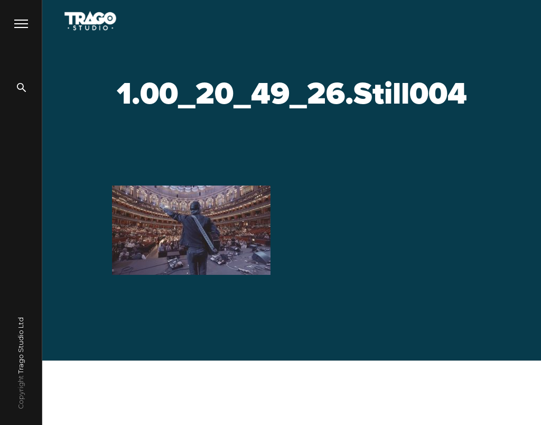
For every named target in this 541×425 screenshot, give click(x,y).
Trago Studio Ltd (21, 345)
